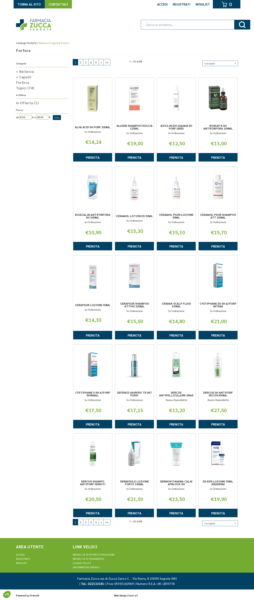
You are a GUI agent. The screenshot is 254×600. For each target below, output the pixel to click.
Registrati (181, 4)
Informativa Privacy (86, 567)
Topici (25, 88)
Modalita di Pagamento (88, 558)
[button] (220, 63)
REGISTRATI (23, 558)
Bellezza (44, 43)
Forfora (22, 82)
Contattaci (58, 4)
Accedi (162, 4)
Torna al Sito (29, 4)
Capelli (54, 43)
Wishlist (203, 4)
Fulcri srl (132, 595)
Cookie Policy (82, 563)
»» (107, 62)
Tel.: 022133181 (92, 584)
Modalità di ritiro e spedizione (94, 554)
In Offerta (27, 103)
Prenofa (34, 595)
